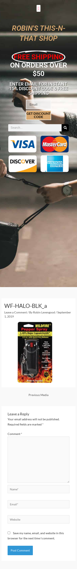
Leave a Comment (15, 312)
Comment (15, 434)
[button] (38, 8)
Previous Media (38, 395)
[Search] (65, 127)
